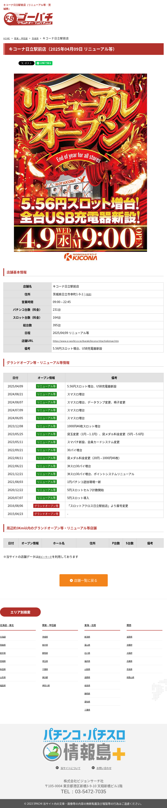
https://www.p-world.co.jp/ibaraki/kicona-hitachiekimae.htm (95, 341)
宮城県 (3, 661)
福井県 (88, 661)
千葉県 (46, 669)
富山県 (88, 645)
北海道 (3, 636)
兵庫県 (130, 661)
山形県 (3, 677)
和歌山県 (132, 677)
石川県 (88, 653)
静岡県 (88, 693)
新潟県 (88, 636)
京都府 (130, 645)
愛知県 (88, 701)
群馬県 (46, 653)
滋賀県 (130, 636)
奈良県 (130, 669)
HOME (7, 38)
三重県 (88, 709)
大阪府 (130, 653)
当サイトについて (68, 767)
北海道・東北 (8, 625)
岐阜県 (88, 685)
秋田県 (3, 669)
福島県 (3, 685)
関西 (129, 625)
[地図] (89, 294)
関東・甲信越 (25, 38)
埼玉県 (46, 661)
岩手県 (3, 653)
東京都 (46, 677)
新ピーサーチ (47, 556)
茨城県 (42, 38)
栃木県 (46, 645)
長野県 (88, 677)
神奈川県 (47, 685)
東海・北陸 (91, 625)
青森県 (3, 645)
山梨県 (88, 669)
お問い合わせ (107, 767)
